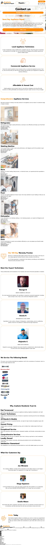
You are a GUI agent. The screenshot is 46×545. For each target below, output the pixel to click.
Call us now (23, 30)
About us (1, 530)
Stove (1, 537)
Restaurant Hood (3, 543)
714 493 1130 (41, 3)
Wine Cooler (2, 539)
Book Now (42, 1)
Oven (1, 541)
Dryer (1, 540)
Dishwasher (2, 542)
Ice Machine (2, 538)
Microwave (2, 542)
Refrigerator (2, 536)
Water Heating (2, 544)
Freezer (1, 537)
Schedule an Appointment (23, 12)
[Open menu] (22, 2)
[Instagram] (0, 534)
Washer (1, 539)
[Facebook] (0, 532)
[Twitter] (0, 535)
